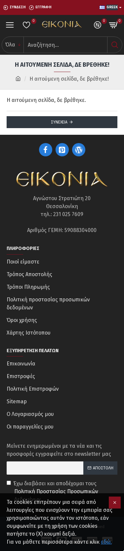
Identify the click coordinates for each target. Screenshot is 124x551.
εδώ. (106, 542)
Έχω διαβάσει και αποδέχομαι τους (62, 492)
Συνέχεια (59, 122)
